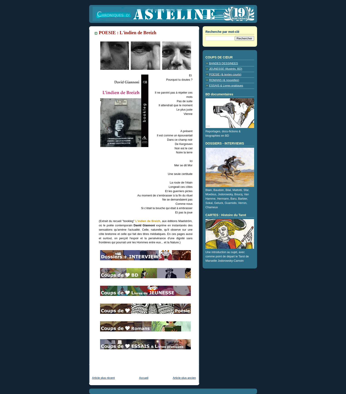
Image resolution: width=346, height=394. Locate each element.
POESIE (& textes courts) (225, 74)
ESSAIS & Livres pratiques (226, 85)
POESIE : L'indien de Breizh (128, 32)
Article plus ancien (184, 377)
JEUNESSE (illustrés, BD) (225, 68)
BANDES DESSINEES (223, 63)
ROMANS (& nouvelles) (224, 80)
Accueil (143, 377)
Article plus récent (103, 377)
